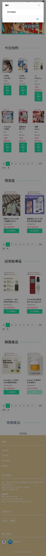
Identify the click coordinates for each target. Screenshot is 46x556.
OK (37, 19)
